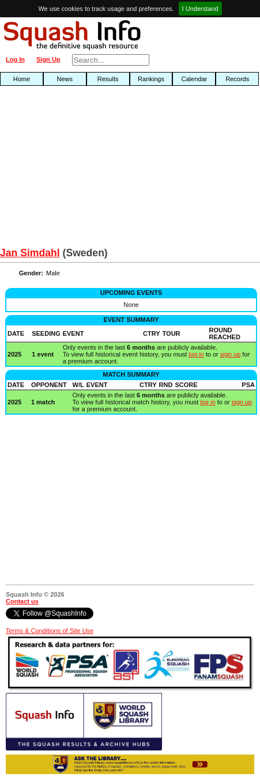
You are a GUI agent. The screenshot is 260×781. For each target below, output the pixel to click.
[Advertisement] (83, 169)
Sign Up (48, 59)
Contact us (22, 601)
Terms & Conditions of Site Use (49, 630)
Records (237, 78)
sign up (230, 354)
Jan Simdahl (30, 253)
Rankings (151, 78)
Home (21, 78)
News (65, 78)
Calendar (195, 78)
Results (108, 78)
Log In (15, 59)
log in (196, 354)
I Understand (200, 8)
